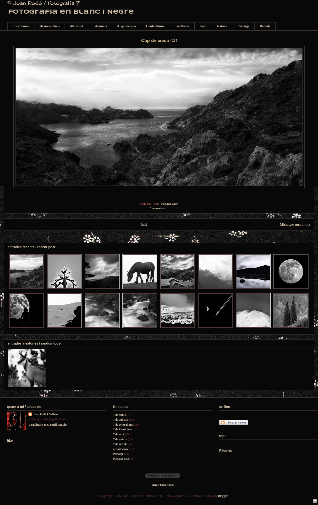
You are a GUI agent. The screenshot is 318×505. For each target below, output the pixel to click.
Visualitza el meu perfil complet (47, 424)
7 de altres (119, 415)
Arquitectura (126, 26)
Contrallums (155, 26)
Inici (143, 224)
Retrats (265, 26)
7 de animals (120, 419)
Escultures (181, 26)
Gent (203, 26)
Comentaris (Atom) (169, 236)
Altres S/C (77, 26)
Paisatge (243, 26)
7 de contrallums (123, 424)
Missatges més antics (295, 224)
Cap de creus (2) (159, 40)
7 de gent (118, 434)
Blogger (222, 496)
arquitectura (120, 449)
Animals (101, 26)
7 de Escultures (122, 429)
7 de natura (120, 439)
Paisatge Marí (170, 203)
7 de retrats (120, 444)
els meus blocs (49, 26)
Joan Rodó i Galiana (45, 414)
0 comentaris (157, 208)
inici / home (21, 26)
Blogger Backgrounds (163, 484)
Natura (222, 26)
